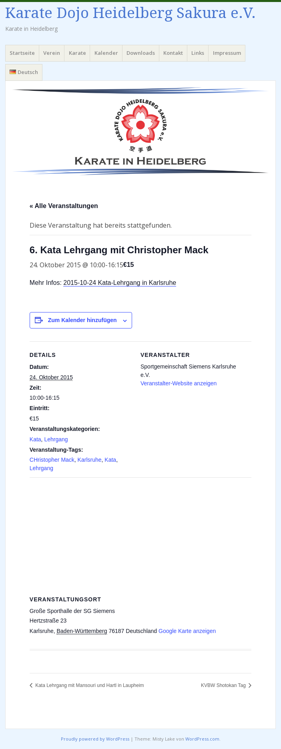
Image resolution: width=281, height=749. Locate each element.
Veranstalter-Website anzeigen (178, 383)
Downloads (140, 52)
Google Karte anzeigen (187, 631)
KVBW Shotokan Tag (224, 685)
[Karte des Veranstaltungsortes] (140, 535)
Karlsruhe (90, 460)
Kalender (106, 52)
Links (197, 52)
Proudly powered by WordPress (95, 739)
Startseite (22, 52)
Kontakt (173, 52)
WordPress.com (202, 739)
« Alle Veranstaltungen (64, 205)
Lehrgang (56, 439)
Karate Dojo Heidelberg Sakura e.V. (130, 13)
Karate (77, 52)
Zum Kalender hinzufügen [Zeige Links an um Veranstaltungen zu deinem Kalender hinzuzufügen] (82, 320)
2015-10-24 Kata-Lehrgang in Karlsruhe (119, 282)
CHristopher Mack (52, 460)
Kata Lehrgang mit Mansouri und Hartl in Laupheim (89, 685)
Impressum (227, 52)
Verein (51, 52)
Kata (35, 439)
